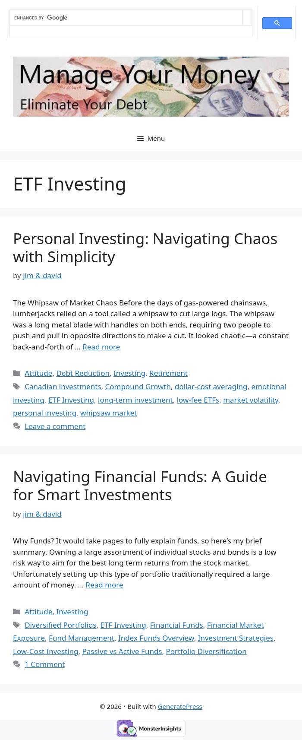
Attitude (38, 373)
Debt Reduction (83, 373)
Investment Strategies (236, 638)
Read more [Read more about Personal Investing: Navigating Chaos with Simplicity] (101, 347)
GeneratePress (180, 706)
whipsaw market (108, 413)
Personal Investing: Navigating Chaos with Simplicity (145, 247)
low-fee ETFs (198, 400)
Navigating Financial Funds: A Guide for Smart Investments (140, 485)
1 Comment (45, 664)
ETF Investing (71, 400)
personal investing (44, 413)
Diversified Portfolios (60, 625)
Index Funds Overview (156, 638)
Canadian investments (63, 386)
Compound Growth (138, 386)
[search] (126, 18)
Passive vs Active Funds (122, 651)
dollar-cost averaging (211, 386)
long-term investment (135, 400)
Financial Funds (176, 625)
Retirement (168, 373)
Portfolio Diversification (206, 651)
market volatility (250, 400)
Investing (129, 373)
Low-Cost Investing (46, 651)
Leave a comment (55, 426)
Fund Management (81, 638)
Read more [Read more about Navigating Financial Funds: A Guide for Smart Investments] (104, 585)
